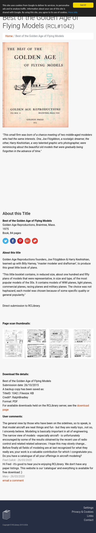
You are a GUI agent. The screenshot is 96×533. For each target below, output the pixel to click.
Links (90, 516)
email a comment (13, 480)
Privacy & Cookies (82, 511)
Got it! (83, 5)
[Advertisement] (48, 181)
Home (9, 36)
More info (72, 12)
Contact (88, 520)
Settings (88, 507)
